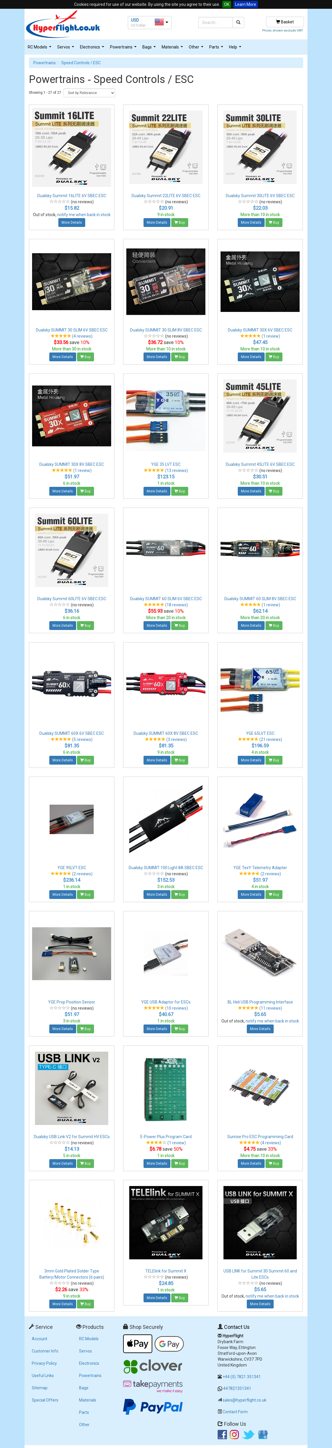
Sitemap (40, 1388)
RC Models (40, 49)
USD (135, 20)
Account (39, 1338)
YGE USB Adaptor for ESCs (166, 1002)
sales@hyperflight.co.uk (244, 1400)
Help (236, 49)
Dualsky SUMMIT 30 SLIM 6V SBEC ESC (72, 330)
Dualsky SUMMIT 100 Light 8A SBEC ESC (166, 867)
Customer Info (45, 1351)
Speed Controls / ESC (81, 62)
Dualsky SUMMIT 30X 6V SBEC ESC (260, 330)
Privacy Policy (44, 1363)
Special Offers (45, 1400)
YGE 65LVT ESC (260, 733)
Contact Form (235, 1411)
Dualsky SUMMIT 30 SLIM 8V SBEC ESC (166, 330)
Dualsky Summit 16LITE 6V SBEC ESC (71, 195)
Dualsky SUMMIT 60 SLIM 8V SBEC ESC (260, 598)
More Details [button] (72, 223)
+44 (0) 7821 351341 (242, 1376)
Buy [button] (179, 223)
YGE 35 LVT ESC (166, 464)
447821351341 (237, 1388)
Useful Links (43, 1375)
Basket (285, 22)
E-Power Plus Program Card (166, 1136)
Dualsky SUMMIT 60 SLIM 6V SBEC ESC (166, 598)
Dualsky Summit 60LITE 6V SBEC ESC (71, 598)
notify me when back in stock (84, 214)
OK (226, 4)
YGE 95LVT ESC (71, 867)
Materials (173, 49)
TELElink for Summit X (165, 1271)
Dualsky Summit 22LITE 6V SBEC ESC (166, 195)
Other (197, 49)
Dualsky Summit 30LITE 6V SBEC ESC (260, 195)
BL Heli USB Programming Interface (260, 1002)
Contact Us (237, 1327)
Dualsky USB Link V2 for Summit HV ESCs (72, 1136)
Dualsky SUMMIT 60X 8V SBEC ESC (166, 733)
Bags (149, 49)
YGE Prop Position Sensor (71, 1002)
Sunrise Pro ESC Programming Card (260, 1136)
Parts (217, 49)
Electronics (93, 49)
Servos (66, 49)
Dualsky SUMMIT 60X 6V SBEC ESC (71, 733)
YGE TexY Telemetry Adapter (260, 867)
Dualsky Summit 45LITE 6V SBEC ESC (260, 464)
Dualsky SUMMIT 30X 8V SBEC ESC (71, 464)
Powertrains (124, 49)
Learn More (245, 4)
